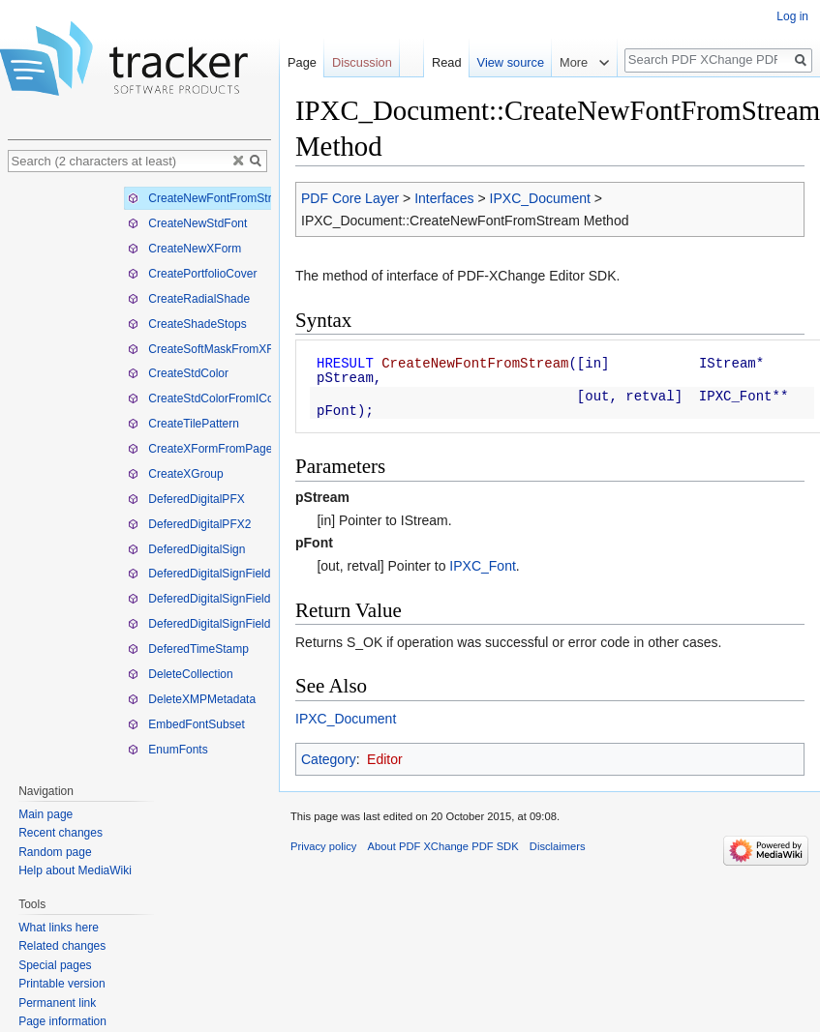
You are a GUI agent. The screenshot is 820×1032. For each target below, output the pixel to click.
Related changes (62, 946)
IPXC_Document (540, 198)
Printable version (61, 983)
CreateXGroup (176, 474)
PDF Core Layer (350, 198)
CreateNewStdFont (187, 223)
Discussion (362, 62)
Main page (45, 814)
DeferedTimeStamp (188, 649)
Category (328, 759)
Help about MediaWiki (75, 870)
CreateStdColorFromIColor (207, 398)
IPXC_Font (482, 566)
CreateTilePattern (183, 423)
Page (302, 62)
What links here (58, 927)
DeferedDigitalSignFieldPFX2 (213, 623)
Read (447, 62)
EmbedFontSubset (186, 724)
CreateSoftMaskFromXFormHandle (229, 349)
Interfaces (443, 198)
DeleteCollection (180, 674)
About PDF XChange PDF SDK (443, 846)
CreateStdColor (178, 373)
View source (510, 62)
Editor (385, 759)
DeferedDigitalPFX (186, 499)
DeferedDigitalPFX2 (189, 524)
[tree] (139, 473)
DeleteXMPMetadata (192, 699)
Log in (792, 16)
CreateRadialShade (189, 298)
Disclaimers (558, 846)
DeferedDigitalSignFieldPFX (210, 598)
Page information (62, 1021)
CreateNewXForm (184, 248)
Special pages (54, 965)
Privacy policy (323, 846)
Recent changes (60, 833)
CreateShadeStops (187, 324)
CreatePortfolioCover (192, 273)
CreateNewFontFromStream (211, 198)
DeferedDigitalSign (186, 549)
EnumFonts (168, 749)
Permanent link (57, 1003)
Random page (54, 852)
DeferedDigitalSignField (199, 573)
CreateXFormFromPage (200, 448)
